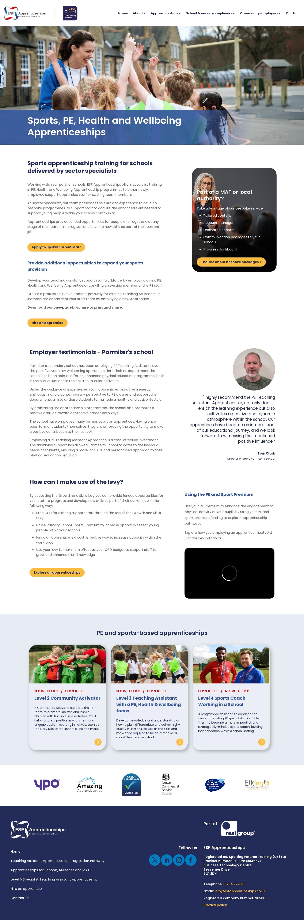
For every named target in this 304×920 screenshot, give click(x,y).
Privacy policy (215, 905)
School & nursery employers (209, 13)
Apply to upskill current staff (56, 247)
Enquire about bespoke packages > (231, 262)
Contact (293, 13)
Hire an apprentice (47, 323)
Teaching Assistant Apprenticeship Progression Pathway (57, 860)
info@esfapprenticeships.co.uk (239, 891)
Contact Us (20, 898)
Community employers (259, 13)
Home (123, 13)
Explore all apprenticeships (57, 572)
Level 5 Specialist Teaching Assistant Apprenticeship (54, 879)
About (138, 13)
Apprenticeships (164, 13)
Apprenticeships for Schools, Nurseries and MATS (51, 870)
